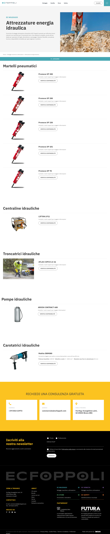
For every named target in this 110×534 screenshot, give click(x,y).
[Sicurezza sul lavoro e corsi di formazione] (92, 496)
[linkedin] (15, 512)
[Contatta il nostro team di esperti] (98, 3)
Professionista (62, 438)
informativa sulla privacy (68, 449)
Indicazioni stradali (11, 496)
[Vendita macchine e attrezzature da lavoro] (92, 489)
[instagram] (9, 512)
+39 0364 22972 (13, 506)
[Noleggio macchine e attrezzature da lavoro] (68, 489)
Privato (52, 438)
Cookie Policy (52, 531)
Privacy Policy (44, 531)
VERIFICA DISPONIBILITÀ (48, 80)
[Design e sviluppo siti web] (93, 531)
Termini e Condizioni (63, 531)
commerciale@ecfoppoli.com (18, 504)
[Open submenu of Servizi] (52, 499)
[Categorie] (55, 58)
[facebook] (6, 512)
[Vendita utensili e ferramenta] (68, 496)
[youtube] (12, 512)
